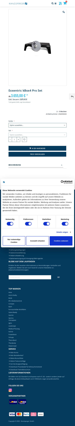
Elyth (10, 306)
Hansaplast (12, 320)
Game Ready (13, 312)
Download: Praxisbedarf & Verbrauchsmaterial (26, 367)
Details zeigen (62, 232)
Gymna (11, 318)
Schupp (11, 337)
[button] (63, 13)
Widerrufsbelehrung (17, 255)
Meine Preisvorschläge (17, 361)
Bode (10, 298)
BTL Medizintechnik (15, 301)
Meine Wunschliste (16, 358)
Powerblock (13, 334)
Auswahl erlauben (37, 241)
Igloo (10, 323)
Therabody (12, 343)
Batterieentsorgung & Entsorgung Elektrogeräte (26, 258)
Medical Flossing (14, 329)
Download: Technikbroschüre (20, 369)
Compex (11, 304)
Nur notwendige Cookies (14, 240)
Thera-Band (13, 340)
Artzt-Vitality (13, 295)
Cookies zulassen (61, 241)
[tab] (38, 165)
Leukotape (12, 326)
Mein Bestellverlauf (16, 355)
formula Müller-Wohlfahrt (17, 309)
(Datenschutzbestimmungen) (19, 270)
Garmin (11, 315)
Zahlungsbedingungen (17, 250)
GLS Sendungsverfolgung (18, 364)
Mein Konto (14, 352)
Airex (10, 292)
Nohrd (11, 331)
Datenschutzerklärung (17, 253)
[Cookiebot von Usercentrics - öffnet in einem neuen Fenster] (62, 182)
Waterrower (13, 346)
